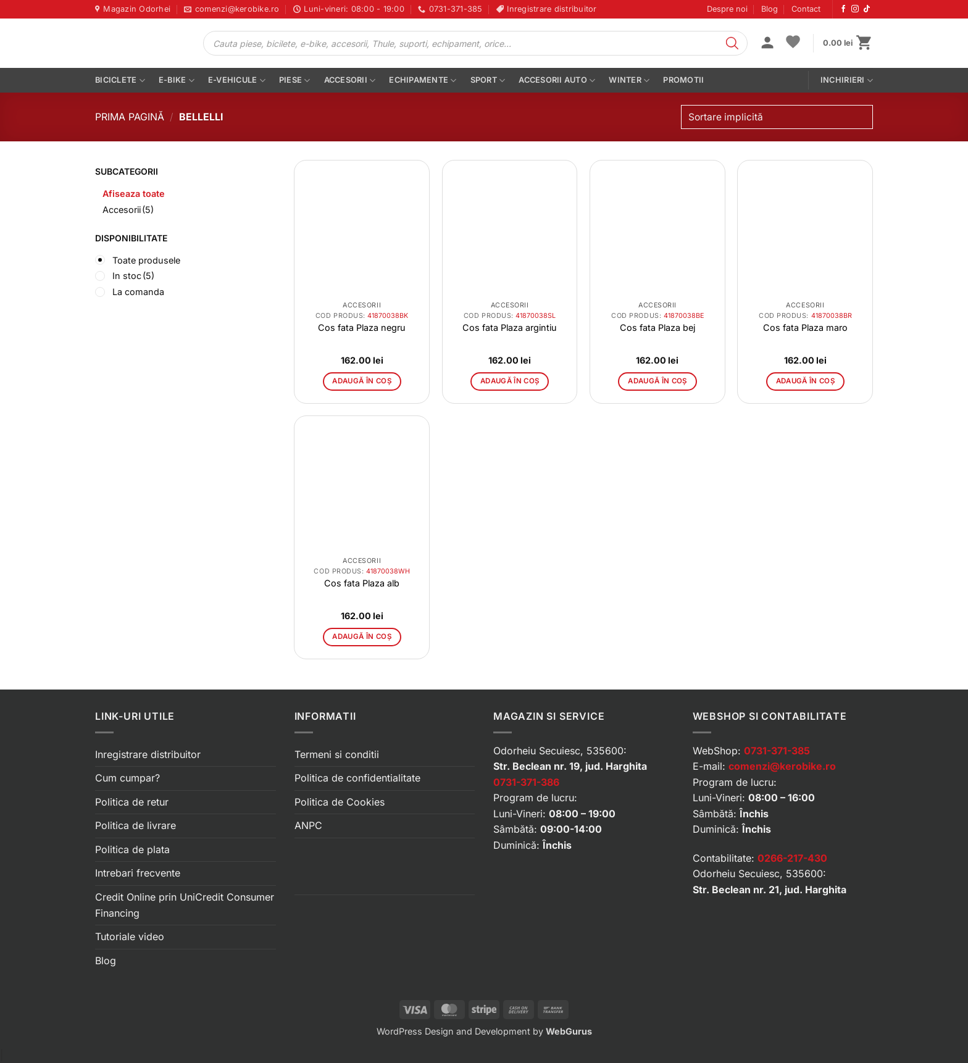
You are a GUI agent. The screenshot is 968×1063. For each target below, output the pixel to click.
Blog (769, 9)
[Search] (732, 43)
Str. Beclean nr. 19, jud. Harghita (570, 766)
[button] (767, 44)
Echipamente (422, 80)
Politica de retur (132, 802)
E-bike (176, 80)
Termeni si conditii (336, 754)
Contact (805, 9)
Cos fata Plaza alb (361, 583)
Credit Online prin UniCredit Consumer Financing (184, 905)
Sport (488, 80)
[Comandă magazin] (777, 117)
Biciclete (120, 80)
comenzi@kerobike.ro (782, 766)
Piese (295, 80)
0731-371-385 (777, 750)
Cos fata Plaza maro (805, 327)
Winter (629, 80)
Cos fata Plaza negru (362, 327)
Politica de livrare (135, 825)
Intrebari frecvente (137, 873)
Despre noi (727, 9)
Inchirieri (846, 80)
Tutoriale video (129, 936)
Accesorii (350, 80)
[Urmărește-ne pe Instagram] (855, 9)
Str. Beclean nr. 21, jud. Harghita (769, 889)
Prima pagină (129, 116)
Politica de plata (132, 849)
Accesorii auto (557, 80)
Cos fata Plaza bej (657, 327)
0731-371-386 (526, 782)
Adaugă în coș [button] (361, 381)
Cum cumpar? (127, 778)
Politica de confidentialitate (357, 778)
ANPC (308, 825)
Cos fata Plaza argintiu (509, 327)
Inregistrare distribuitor (148, 754)
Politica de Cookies (339, 802)
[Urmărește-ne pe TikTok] (866, 9)
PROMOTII (683, 80)
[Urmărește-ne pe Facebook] (843, 9)
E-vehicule (236, 80)
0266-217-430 (792, 858)
